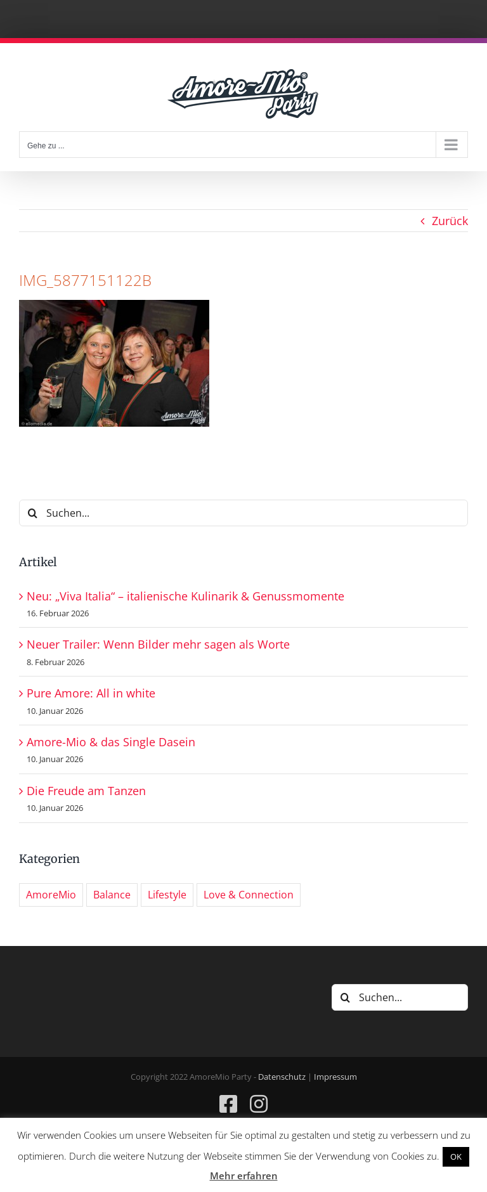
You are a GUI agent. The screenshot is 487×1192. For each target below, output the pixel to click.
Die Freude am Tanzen (86, 790)
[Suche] (32, 513)
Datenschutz (282, 1076)
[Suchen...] (243, 513)
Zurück (450, 220)
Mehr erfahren (244, 1175)
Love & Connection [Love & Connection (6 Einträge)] (249, 895)
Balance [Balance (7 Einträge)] (112, 895)
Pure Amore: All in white (91, 693)
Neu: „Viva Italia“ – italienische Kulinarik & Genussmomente (185, 596)
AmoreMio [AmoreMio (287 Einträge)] (51, 895)
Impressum (335, 1076)
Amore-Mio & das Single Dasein (111, 741)
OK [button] (456, 1156)
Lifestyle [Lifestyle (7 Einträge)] (167, 895)
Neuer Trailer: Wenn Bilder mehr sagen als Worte (158, 644)
